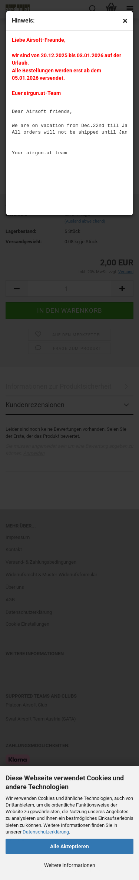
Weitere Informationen (69, 865)
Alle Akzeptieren (69, 846)
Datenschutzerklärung (46, 832)
